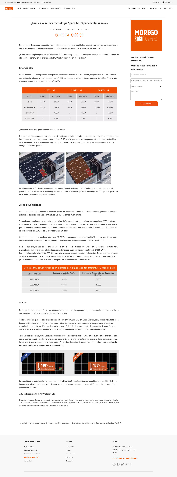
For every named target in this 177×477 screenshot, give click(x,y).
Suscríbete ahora (146, 103)
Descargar (156, 2)
